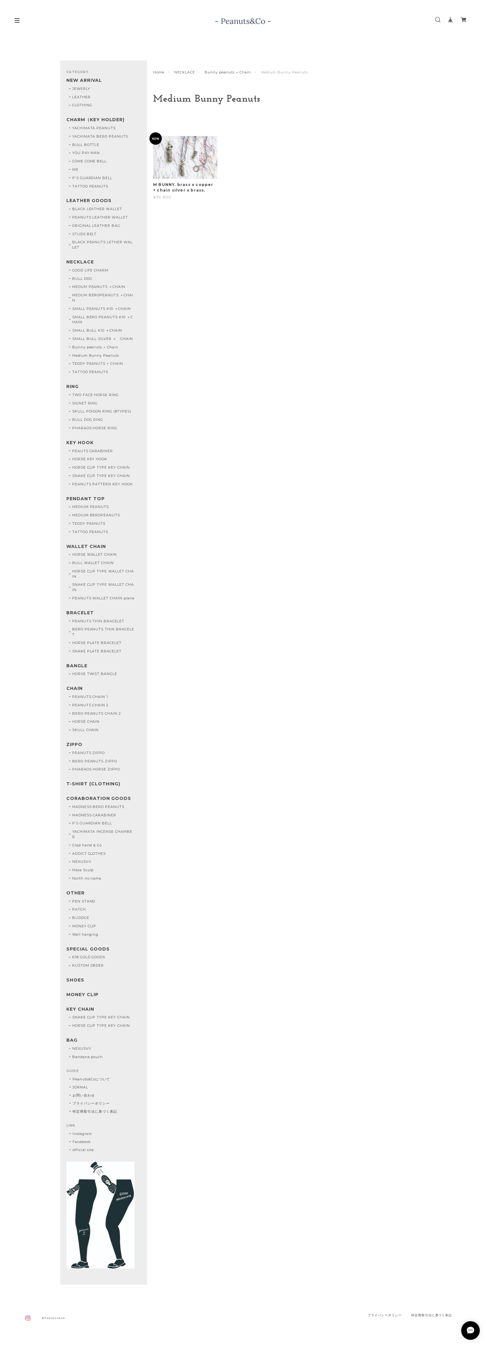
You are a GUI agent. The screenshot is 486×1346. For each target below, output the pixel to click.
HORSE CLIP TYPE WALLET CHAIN (103, 574)
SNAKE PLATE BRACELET (97, 651)
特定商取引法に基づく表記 (95, 1111)
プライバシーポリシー (91, 1103)
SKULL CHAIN (85, 730)
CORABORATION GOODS (98, 798)
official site (83, 1150)
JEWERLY (81, 88)
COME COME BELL (89, 161)
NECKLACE (184, 72)
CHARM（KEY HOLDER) (95, 119)
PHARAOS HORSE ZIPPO (96, 769)
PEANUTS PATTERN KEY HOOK (102, 484)
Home (158, 72)
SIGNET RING (85, 403)
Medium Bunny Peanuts (95, 355)
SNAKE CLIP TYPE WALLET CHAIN (103, 587)
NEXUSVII (81, 861)
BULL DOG (82, 278)
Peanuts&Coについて (91, 1079)
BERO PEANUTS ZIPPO (94, 761)
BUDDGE (80, 918)
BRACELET (80, 613)
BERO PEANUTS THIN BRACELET (103, 632)
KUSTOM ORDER (88, 965)
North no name (86, 878)
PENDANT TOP (85, 498)
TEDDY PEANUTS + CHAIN (97, 363)
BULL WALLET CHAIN (93, 563)
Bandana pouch (87, 1057)
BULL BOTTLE (85, 145)
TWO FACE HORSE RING (95, 395)
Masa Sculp (83, 870)
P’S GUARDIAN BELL (92, 823)
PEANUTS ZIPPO (88, 753)
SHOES (75, 980)
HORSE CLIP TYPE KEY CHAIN (101, 467)
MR (75, 169)
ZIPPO (74, 744)
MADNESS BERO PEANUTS (98, 807)
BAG (71, 1040)
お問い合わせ (84, 1095)
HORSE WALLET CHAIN (94, 554)
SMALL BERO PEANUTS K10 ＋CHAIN (102, 319)
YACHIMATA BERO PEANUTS (100, 136)
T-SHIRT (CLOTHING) (93, 784)
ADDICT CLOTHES (89, 853)
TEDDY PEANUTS (88, 523)
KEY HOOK (80, 442)
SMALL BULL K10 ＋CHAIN (97, 330)
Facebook (82, 1142)
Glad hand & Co (87, 845)
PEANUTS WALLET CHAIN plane (103, 598)
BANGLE (76, 666)
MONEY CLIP (84, 926)
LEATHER (81, 97)
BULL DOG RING (87, 419)
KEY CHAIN (80, 1009)
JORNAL (80, 1087)
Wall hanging (85, 934)
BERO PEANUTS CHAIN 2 (96, 713)
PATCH (79, 909)
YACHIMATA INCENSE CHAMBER (102, 834)
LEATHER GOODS (88, 200)
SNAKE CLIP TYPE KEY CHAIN (101, 476)
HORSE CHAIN (86, 721)
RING (72, 386)
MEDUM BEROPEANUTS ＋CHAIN (102, 297)
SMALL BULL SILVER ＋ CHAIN (102, 339)
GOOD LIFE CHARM (90, 270)
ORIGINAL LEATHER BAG (96, 225)
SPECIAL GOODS (87, 949)
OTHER (75, 893)
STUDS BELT (84, 234)
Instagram (82, 1134)
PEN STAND (83, 901)
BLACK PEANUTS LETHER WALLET (102, 244)
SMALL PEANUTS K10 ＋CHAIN (101, 309)
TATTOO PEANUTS (90, 186)
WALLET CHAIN (86, 546)
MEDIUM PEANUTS (90, 507)
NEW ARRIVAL (84, 80)
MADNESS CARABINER (94, 815)
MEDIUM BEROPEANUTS (96, 515)
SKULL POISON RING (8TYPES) (101, 411)
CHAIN (74, 688)
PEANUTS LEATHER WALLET (100, 217)
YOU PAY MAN (86, 153)
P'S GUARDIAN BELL (92, 178)
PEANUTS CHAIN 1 (90, 697)
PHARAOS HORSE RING (94, 428)
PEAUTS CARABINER (92, 451)
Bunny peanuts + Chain (228, 72)
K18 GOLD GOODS (88, 957)
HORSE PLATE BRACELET (97, 643)
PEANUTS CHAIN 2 (90, 705)
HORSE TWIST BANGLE (94, 674)
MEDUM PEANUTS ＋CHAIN (98, 287)
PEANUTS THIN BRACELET (98, 621)
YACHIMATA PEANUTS (94, 128)
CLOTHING (82, 105)
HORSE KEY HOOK (89, 459)
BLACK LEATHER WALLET (97, 209)
